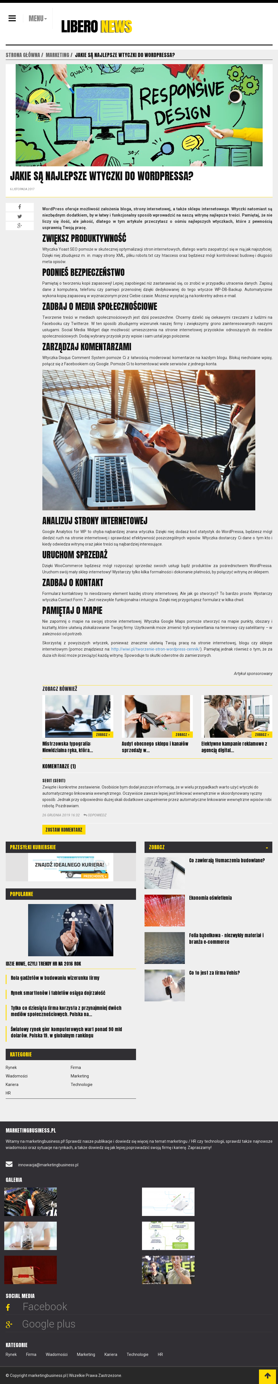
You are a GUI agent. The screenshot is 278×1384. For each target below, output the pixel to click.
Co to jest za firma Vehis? (214, 972)
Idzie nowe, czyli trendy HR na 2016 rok (43, 963)
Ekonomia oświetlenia (210, 897)
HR (8, 1093)
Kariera (12, 1084)
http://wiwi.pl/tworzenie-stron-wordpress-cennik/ (155, 649)
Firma (76, 1067)
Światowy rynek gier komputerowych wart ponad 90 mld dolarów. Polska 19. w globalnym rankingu (66, 1032)
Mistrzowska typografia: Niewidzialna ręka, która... (67, 747)
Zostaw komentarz (63, 829)
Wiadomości (17, 1076)
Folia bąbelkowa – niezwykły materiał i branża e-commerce (226, 938)
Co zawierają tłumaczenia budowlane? (227, 860)
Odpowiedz (94, 815)
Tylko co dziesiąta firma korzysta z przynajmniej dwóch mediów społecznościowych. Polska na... (66, 1011)
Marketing (80, 1076)
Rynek (11, 1067)
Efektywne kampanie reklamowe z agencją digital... (234, 747)
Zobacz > (103, 734)
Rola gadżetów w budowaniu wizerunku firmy (55, 977)
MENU (36, 18)
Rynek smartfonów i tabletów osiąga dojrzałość (58, 992)
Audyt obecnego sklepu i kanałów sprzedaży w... (155, 747)
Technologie (82, 1084)
